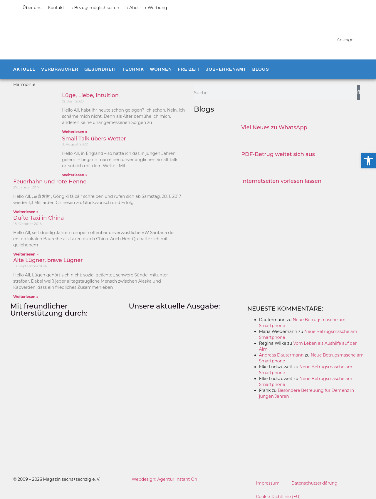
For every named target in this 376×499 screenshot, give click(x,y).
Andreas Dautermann (281, 355)
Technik (133, 69)
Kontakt (56, 7)
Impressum (268, 483)
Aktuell (24, 69)
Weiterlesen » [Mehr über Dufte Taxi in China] (25, 254)
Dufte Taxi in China (38, 218)
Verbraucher (59, 69)
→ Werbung (155, 7)
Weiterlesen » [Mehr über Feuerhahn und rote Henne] (25, 212)
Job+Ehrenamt (226, 69)
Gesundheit (100, 69)
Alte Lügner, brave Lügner (48, 260)
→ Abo (131, 7)
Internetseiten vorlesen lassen (281, 181)
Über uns (32, 7)
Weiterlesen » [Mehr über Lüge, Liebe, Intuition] (74, 132)
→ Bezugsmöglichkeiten (94, 7)
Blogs (260, 69)
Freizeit (189, 69)
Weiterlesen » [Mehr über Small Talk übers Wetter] (74, 175)
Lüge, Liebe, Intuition (90, 95)
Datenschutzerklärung (314, 483)
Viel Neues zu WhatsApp (274, 127)
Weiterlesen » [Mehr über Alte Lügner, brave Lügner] (25, 296)
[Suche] (358, 92)
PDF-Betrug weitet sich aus (278, 154)
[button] (368, 160)
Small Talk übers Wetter (94, 138)
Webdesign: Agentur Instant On (164, 479)
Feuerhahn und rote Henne (49, 181)
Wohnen (161, 69)
